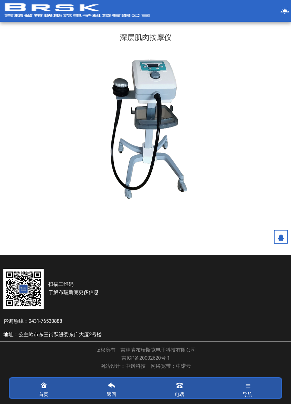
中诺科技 (136, 366)
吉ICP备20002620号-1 (146, 358)
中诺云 (183, 366)
